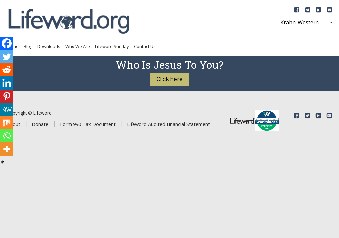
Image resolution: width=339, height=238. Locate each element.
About (13, 124)
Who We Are (77, 46)
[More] (6, 149)
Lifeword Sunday (112, 46)
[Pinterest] (6, 96)
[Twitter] (6, 56)
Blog (28, 46)
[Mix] (6, 122)
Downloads (48, 46)
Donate (40, 124)
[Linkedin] (6, 83)
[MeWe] (6, 109)
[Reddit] (6, 69)
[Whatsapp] (6, 135)
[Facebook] (6, 43)
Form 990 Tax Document (88, 124)
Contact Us (145, 46)
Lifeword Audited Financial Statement (168, 124)
